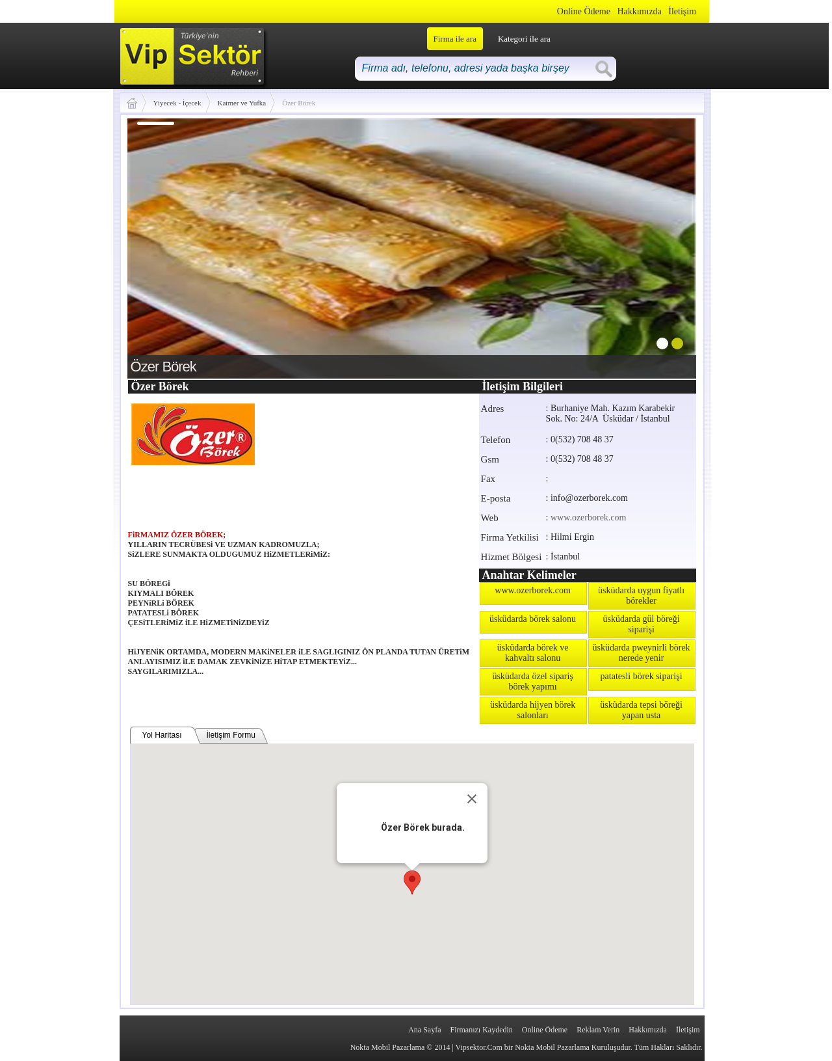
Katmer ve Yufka (242, 103)
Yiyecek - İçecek (177, 103)
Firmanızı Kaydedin (481, 1029)
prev (163, 246)
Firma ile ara (455, 39)
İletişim (682, 11)
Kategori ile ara (524, 39)
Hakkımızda (639, 11)
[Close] (472, 798)
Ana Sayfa (424, 1029)
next (659, 246)
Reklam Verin (598, 1029)
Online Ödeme (583, 11)
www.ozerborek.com (589, 517)
